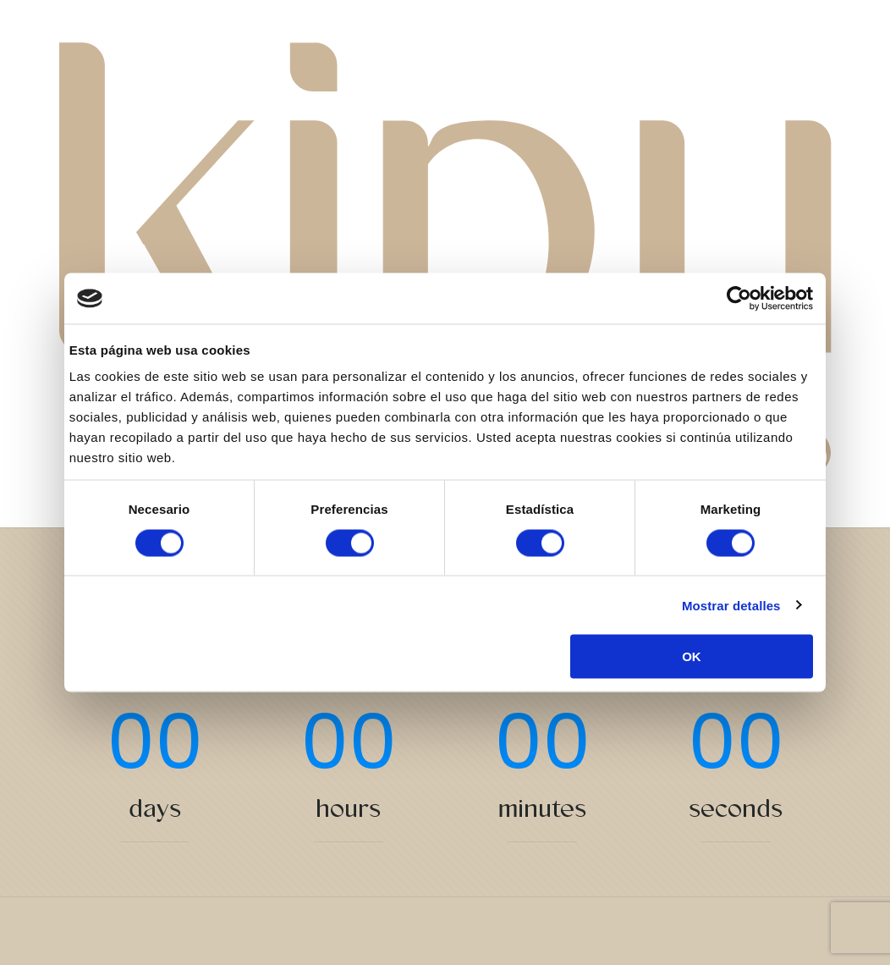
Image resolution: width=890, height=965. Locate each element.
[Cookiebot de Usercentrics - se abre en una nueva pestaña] (739, 299)
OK (691, 656)
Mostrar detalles (731, 605)
